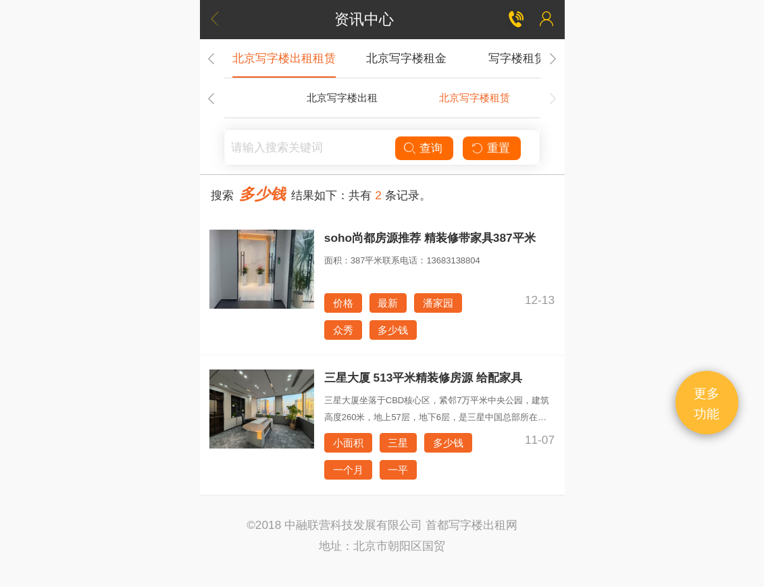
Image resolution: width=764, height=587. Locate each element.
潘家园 (438, 303)
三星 (398, 443)
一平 (398, 470)
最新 (388, 303)
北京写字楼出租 (342, 97)
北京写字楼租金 (406, 58)
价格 (343, 303)
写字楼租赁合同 (528, 58)
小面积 (348, 443)
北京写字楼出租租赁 (284, 58)
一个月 (348, 470)
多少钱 (393, 330)
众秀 (343, 330)
